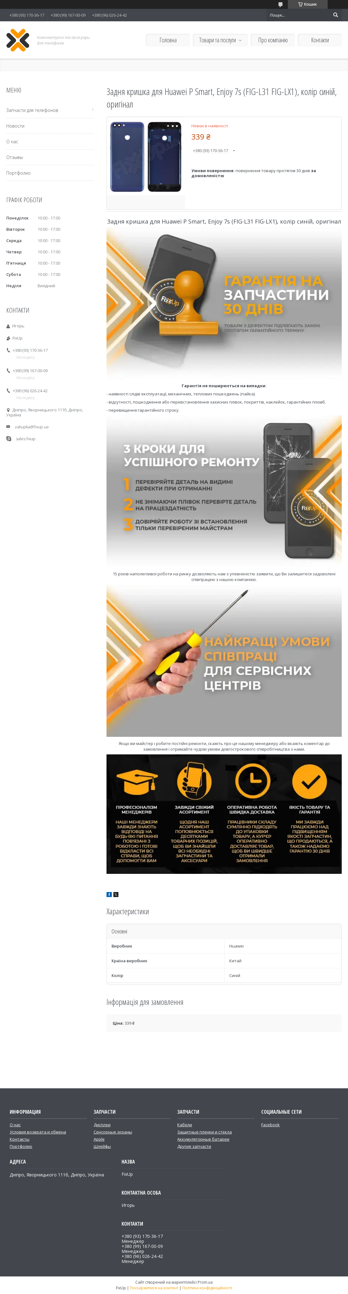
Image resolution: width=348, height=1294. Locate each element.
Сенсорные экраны (113, 1132)
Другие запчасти (194, 1146)
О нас (12, 142)
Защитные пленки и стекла (204, 1132)
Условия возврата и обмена (38, 1132)
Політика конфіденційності (207, 1288)
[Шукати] (335, 15)
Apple (99, 1139)
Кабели (184, 1125)
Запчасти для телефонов (32, 110)
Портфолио (18, 173)
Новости (15, 126)
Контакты (19, 1139)
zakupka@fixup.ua (32, 426)
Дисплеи (102, 1125)
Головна (168, 40)
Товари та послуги (217, 40)
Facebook (270, 1125)
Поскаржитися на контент (154, 1288)
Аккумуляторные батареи (203, 1139)
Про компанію (273, 40)
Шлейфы (102, 1146)
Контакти (320, 40)
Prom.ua (205, 1282)
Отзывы (14, 157)
